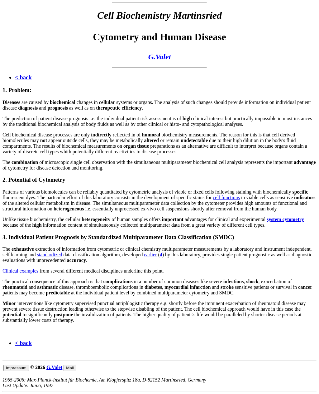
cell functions (226, 197)
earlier (150, 254)
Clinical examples (20, 270)
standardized (49, 254)
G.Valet (54, 367)
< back (23, 77)
